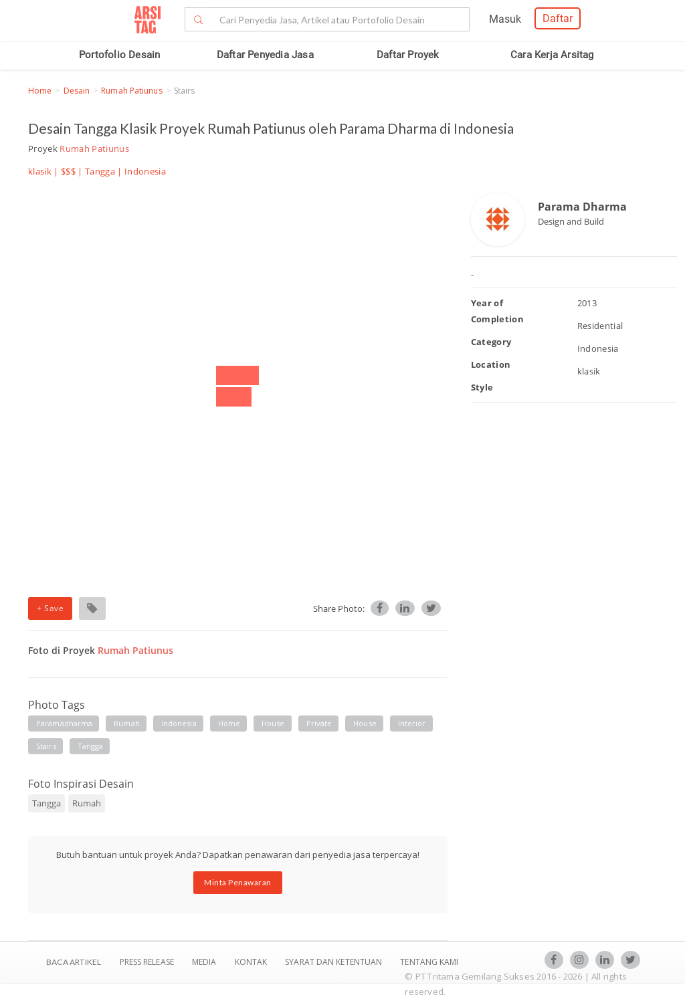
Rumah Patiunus (131, 90)
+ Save (50, 608)
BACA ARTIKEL (73, 962)
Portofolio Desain (119, 55)
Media (205, 962)
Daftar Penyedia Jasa (265, 55)
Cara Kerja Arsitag (552, 55)
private (319, 723)
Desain (77, 90)
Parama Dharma (582, 206)
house (273, 723)
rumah (127, 723)
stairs (46, 746)
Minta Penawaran (238, 882)
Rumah (86, 803)
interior (412, 723)
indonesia (179, 723)
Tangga (100, 171)
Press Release (146, 962)
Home (40, 90)
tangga (91, 746)
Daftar (558, 18)
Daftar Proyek (408, 55)
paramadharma (64, 723)
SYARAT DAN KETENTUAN (334, 962)
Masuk (505, 19)
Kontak (252, 962)
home (229, 723)
